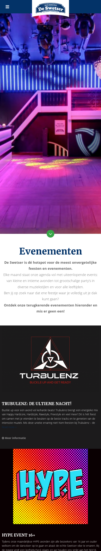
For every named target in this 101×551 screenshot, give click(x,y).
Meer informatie (14, 438)
